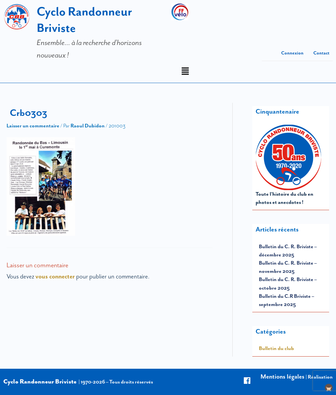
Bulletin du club (276, 348)
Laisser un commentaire (33, 125)
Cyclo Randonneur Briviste (39, 381)
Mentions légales (282, 377)
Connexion (292, 53)
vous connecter (55, 276)
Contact (321, 53)
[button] (185, 71)
